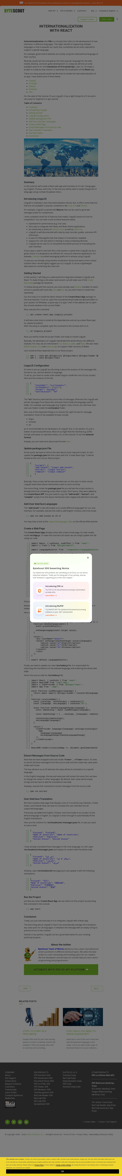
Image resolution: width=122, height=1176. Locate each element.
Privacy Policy (39, 1165)
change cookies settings (63, 1165)
